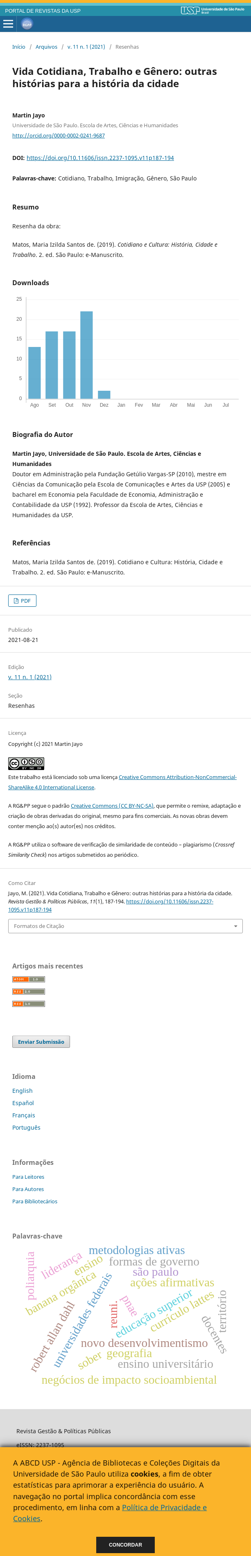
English (22, 1090)
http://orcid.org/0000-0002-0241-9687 (58, 135)
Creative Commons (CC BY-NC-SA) (112, 805)
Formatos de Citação (39, 926)
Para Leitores (28, 1176)
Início (18, 46)
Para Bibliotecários (34, 1201)
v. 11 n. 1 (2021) (86, 46)
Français (23, 1115)
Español (23, 1103)
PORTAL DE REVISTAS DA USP (43, 11)
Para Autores (28, 1189)
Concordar (125, 1545)
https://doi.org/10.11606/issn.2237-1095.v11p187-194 (100, 158)
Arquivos (46, 46)
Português (26, 1127)
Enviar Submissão (41, 1041)
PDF (25, 600)
